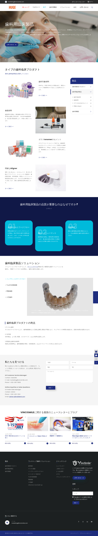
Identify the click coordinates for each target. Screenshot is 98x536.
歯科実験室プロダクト (79, 87)
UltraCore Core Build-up (35, 485)
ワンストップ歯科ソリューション (39, 461)
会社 (74, 7)
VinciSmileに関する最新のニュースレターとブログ (49, 412)
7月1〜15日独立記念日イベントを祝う (15, 437)
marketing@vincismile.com (14, 2)
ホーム (9, 60)
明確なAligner (11, 168)
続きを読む (15, 443)
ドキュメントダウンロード (63, 477)
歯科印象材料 (44, 82)
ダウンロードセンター (78, 2)
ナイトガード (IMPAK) (34, 474)
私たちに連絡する (11, 516)
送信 (51, 388)
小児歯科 (8, 297)
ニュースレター (60, 466)
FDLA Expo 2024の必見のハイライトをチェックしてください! (82, 437)
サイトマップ (74, 533)
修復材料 (8, 110)
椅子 (44, 7)
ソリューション (65, 7)
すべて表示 (43, 95)
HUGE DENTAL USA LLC (16, 533)
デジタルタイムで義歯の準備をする (37, 437)
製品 (74, 81)
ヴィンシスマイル (32, 267)
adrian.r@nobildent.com (17, 397)
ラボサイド (36, 7)
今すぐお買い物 (29, 45)
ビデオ (58, 474)
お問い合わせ (84, 7)
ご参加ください (60, 469)
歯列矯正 (30, 466)
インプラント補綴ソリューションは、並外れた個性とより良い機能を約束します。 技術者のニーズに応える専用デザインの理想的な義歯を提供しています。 (59, 312)
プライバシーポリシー (81, 499)
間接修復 (8, 291)
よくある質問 (59, 471)
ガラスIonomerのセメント (50, 139)
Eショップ (26, 7)
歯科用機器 (53, 7)
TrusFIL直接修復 (11, 285)
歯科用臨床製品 (16, 60)
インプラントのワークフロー (15, 279)
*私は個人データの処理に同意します (83, 498)
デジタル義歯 (31, 469)
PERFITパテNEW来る (56, 436)
